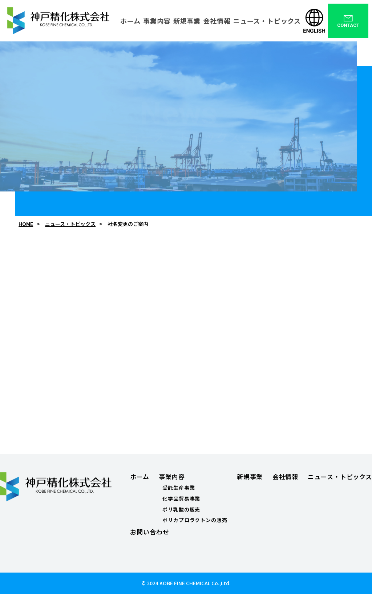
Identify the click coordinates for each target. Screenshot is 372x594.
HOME (26, 224)
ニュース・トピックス (70, 224)
